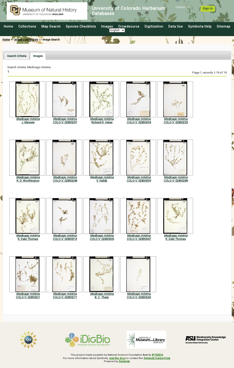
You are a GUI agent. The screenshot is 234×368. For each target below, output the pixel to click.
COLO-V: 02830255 (176, 122)
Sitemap (223, 26)
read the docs (117, 358)
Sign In (208, 8)
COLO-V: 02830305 (102, 239)
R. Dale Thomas (28, 239)
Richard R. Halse (101, 122)
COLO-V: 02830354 (139, 122)
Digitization (154, 26)
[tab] (16, 55)
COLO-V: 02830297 (65, 122)
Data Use (175, 26)
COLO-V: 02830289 (176, 180)
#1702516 (157, 354)
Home (8, 26)
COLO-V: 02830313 (65, 239)
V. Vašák (101, 180)
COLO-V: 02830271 (65, 297)
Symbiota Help (200, 26)
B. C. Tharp (102, 297)
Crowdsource (129, 26)
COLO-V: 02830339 (139, 180)
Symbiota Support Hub (157, 358)
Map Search (51, 26)
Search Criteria (16, 56)
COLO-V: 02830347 (139, 239)
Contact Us (182, 7)
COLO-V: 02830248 (65, 180)
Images (107, 26)
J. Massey (27, 122)
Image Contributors (26, 39)
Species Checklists (81, 26)
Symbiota (124, 361)
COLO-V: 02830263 (139, 297)
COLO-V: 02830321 (28, 297)
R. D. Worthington (28, 180)
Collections (27, 26)
